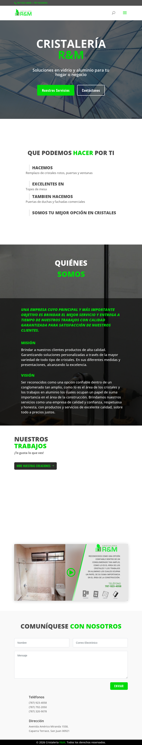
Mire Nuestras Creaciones (33, 466)
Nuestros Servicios (56, 90)
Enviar (119, 686)
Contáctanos (91, 90)
